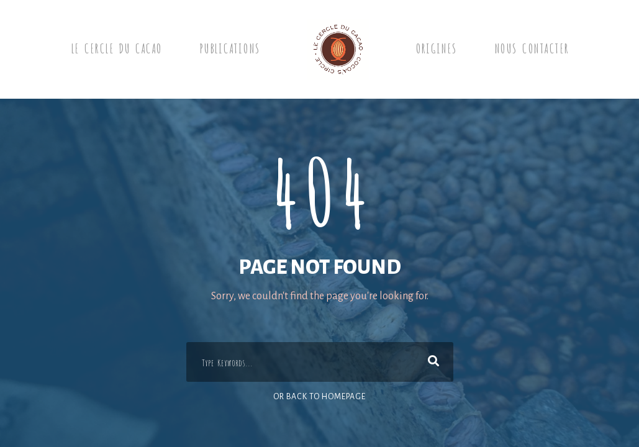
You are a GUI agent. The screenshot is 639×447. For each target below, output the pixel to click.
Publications (229, 47)
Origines (436, 47)
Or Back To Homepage (319, 396)
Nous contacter (531, 47)
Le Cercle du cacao (116, 47)
